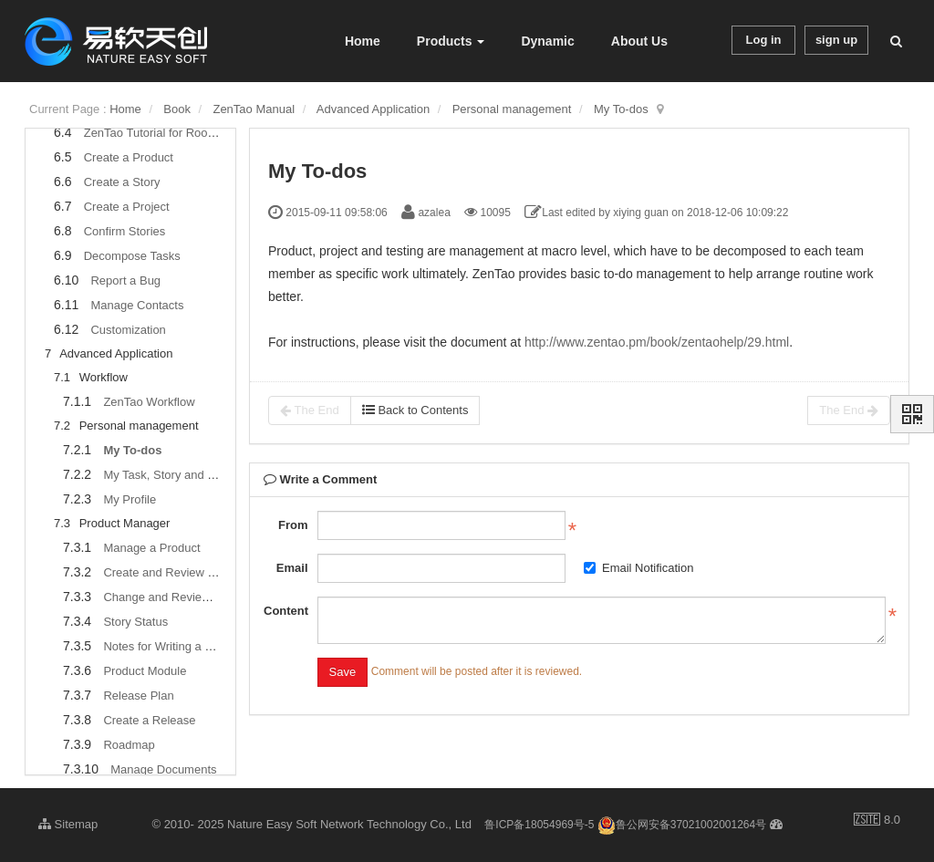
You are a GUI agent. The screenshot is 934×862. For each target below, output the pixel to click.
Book (177, 109)
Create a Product (128, 157)
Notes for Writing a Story (167, 646)
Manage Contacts (136, 305)
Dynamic (547, 41)
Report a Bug (125, 280)
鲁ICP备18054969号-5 (539, 824)
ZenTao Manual (254, 109)
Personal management (512, 109)
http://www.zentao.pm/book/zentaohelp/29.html (656, 342)
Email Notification (638, 568)
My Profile (129, 499)
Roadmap (128, 745)
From (293, 525)
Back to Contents (415, 410)
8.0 (877, 821)
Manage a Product (151, 548)
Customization (127, 330)
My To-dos (621, 109)
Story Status (135, 621)
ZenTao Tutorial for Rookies (156, 133)
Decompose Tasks (132, 256)
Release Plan (138, 695)
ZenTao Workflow (148, 402)
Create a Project (127, 206)
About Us (639, 41)
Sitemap (68, 824)
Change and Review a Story (177, 597)
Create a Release (149, 720)
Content (286, 611)
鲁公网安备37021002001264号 (681, 824)
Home (362, 41)
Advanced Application (373, 109)
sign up (836, 40)
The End (309, 410)
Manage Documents (163, 769)
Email (292, 568)
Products (451, 41)
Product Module (144, 671)
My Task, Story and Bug (165, 475)
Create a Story (122, 182)
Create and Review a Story (173, 572)
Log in (764, 40)
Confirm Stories (125, 231)
